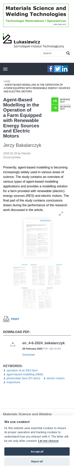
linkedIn (64, 68)
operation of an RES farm (22, 370)
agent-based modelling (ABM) (25, 374)
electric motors (56, 378)
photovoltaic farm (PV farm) (23, 378)
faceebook (50, 68)
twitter (57, 68)
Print (15, 319)
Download (28, 354)
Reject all (37, 461)
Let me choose (48, 441)
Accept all (37, 451)
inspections (13, 382)
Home (7, 81)
